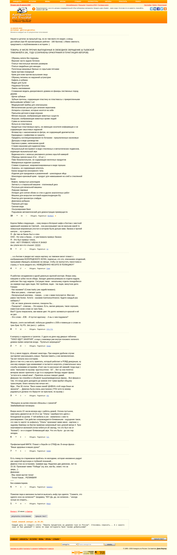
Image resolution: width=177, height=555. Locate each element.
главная (14, 539)
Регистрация (162, 5)
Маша (48, 504)
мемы (41, 539)
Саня (48, 268)
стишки (56, 539)
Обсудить (33, 216)
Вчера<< (13, 511)
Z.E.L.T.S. (49, 329)
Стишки (78, 1)
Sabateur (49, 487)
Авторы (108, 1)
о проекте (34, 548)
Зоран (48, 346)
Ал (47, 249)
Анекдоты (17, 1)
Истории (32, 1)
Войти (155, 5)
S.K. (47, 437)
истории (33, 539)
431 (47, 396)
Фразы (62, 1)
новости (51, 548)
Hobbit (48, 451)
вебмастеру (43, 548)
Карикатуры (93, 1)
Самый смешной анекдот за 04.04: (28, 522)
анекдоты (23, 539)
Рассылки (82, 5)
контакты (27, 548)
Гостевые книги (103, 5)
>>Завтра (28, 511)
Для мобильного (71, 5)
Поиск (138, 1)
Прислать (123, 1)
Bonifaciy (51, 216)
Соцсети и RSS (91, 5)
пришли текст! (159, 539)
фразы (48, 539)
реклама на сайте (16, 548)
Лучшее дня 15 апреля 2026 (20, 5)
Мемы (47, 1)
